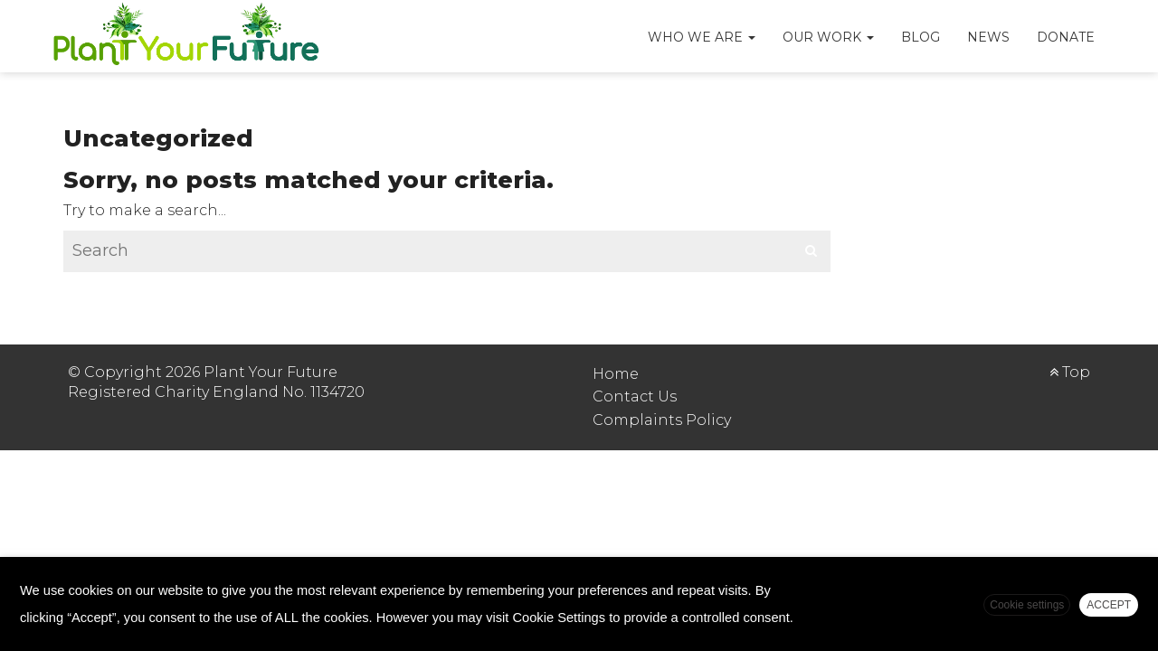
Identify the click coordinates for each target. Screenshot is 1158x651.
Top (1069, 372)
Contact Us (635, 396)
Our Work (828, 37)
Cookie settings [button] (1027, 605)
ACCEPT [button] (1109, 605)
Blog (920, 37)
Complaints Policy (662, 420)
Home (616, 373)
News (988, 37)
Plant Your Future (185, 36)
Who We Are (701, 37)
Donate (1066, 37)
